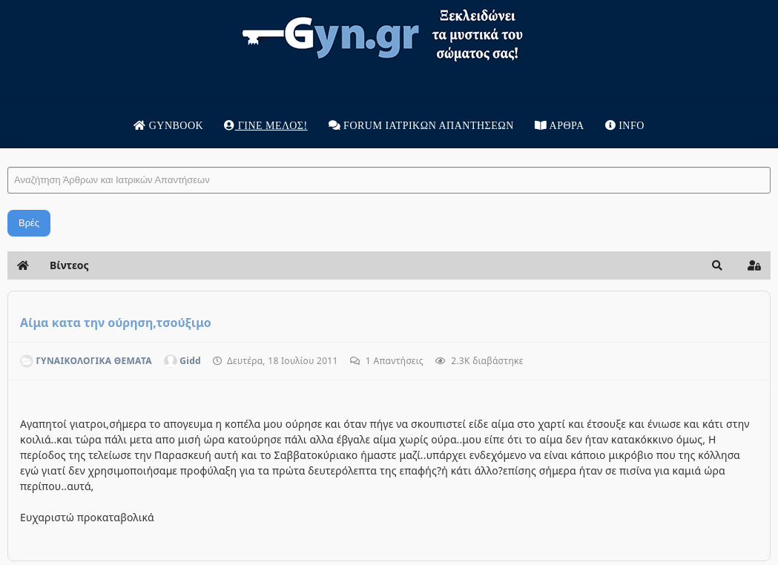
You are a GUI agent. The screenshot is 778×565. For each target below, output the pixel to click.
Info (625, 125)
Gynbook (168, 125)
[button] (717, 265)
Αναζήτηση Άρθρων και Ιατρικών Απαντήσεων (7, 152)
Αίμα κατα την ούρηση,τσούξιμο (115, 322)
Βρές (29, 222)
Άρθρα (559, 125)
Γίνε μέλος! (265, 125)
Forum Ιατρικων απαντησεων (421, 125)
